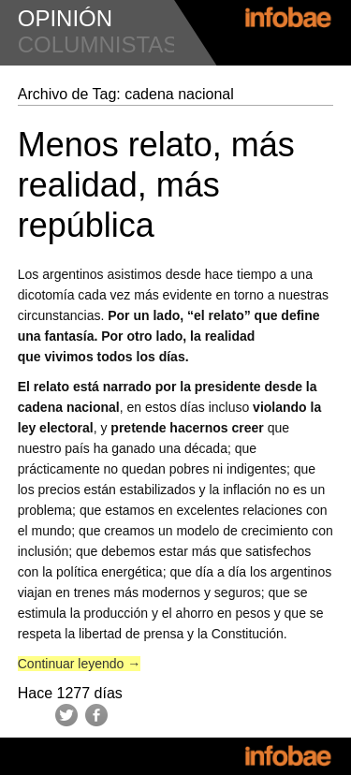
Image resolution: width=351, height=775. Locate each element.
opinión (65, 18)
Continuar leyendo (79, 663)
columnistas (98, 44)
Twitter (66, 715)
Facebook (96, 715)
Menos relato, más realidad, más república (156, 184)
